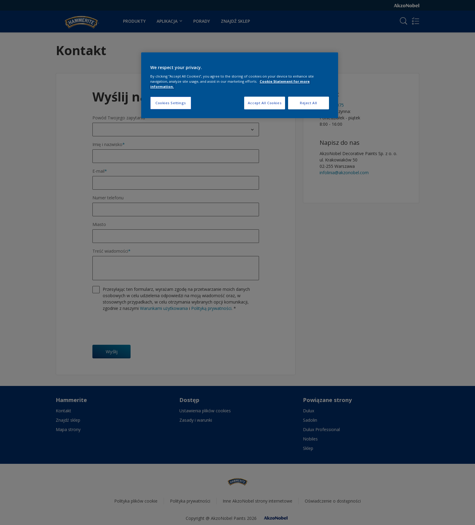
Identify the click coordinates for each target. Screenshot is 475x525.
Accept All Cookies (264, 103)
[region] (239, 85)
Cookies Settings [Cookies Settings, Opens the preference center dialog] (170, 103)
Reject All (308, 103)
